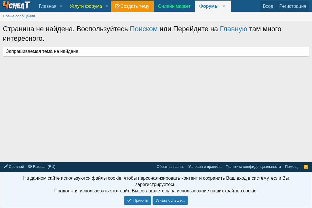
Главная (47, 6)
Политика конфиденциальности (253, 166)
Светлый (14, 166)
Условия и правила (204, 166)
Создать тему (134, 6)
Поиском (144, 29)
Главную (233, 29)
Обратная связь (170, 166)
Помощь (292, 166)
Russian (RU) (42, 166)
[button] (61, 6)
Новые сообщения (19, 16)
